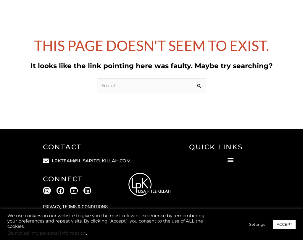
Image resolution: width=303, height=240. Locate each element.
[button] (230, 160)
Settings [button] (257, 224)
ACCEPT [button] (284, 224)
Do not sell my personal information (46, 233)
